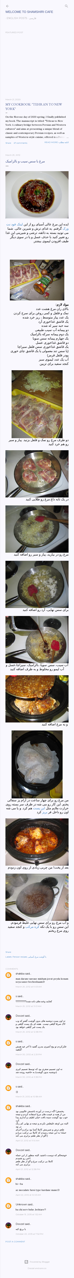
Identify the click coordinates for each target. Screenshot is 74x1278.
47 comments (20, 143)
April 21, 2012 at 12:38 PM (28, 1169)
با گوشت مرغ (40, 956)
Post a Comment (15, 1241)
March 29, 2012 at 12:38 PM (29, 1032)
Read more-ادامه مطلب (57, 142)
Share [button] (8, 143)
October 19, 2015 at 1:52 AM (29, 1214)
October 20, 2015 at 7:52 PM (29, 1234)
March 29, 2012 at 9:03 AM (29, 986)
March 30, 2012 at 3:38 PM (29, 1077)
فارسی (31, 18)
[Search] (66, 5)
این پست (39, 808)
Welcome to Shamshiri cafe (29, 12)
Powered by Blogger (37, 1262)
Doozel (20, 1015)
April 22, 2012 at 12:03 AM (28, 1195)
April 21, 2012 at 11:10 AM (27, 1140)
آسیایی (31, 956)
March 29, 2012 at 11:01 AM (28, 1006)
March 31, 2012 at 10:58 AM (29, 1096)
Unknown (21, 1204)
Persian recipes (20, 956)
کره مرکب (32, 926)
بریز (44, 812)
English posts (15, 18)
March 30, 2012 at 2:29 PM (29, 1054)
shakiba (20, 973)
